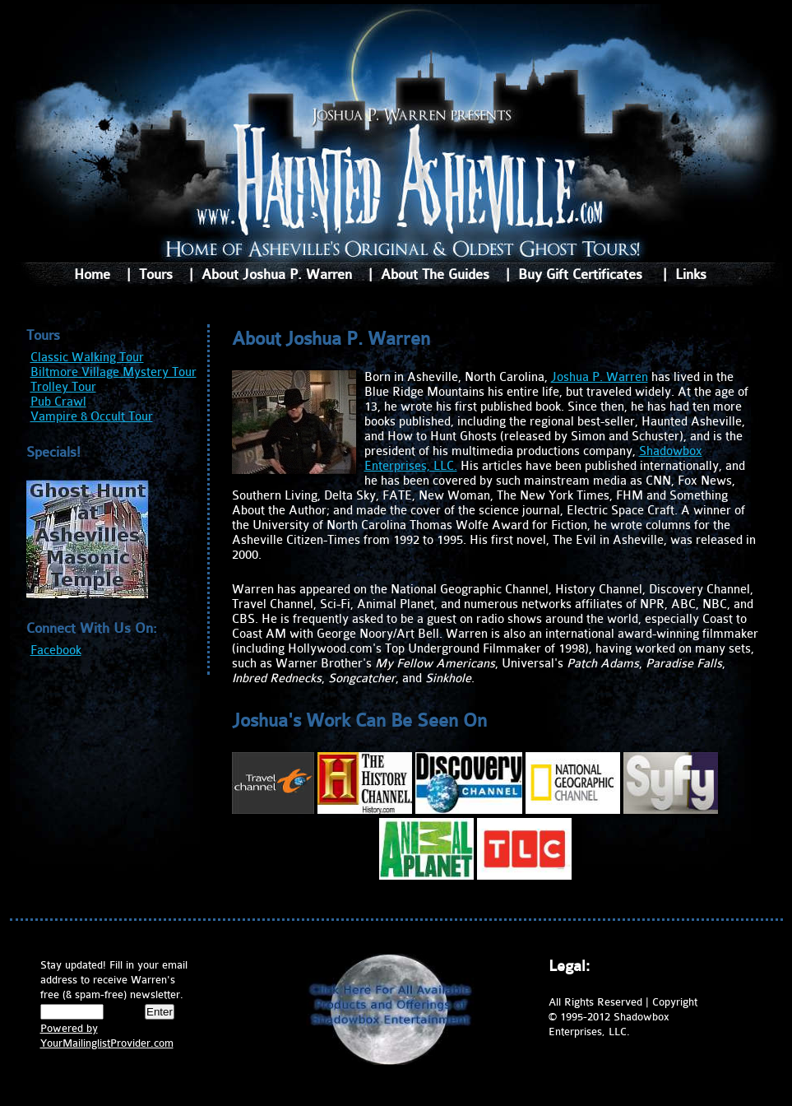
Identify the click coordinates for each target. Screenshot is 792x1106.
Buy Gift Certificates (580, 274)
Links (690, 274)
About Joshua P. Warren (276, 274)
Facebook (55, 651)
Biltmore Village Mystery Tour (113, 372)
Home (92, 274)
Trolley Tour (63, 387)
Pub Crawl (58, 402)
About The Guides (435, 274)
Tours (156, 274)
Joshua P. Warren (599, 377)
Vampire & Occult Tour (91, 417)
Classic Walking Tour (87, 358)
